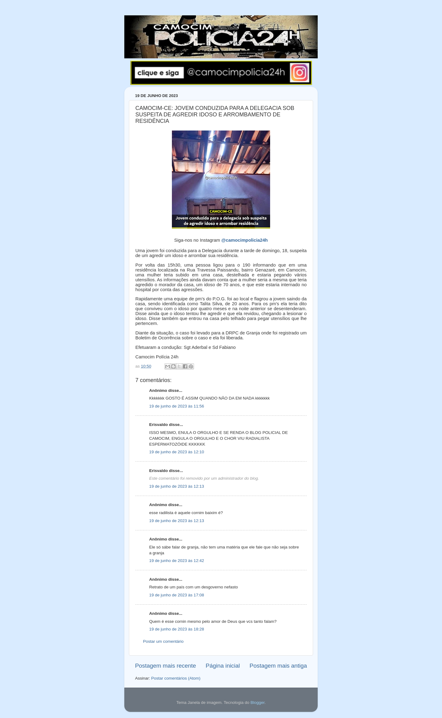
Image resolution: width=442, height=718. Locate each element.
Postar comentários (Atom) (176, 678)
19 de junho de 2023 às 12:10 (176, 452)
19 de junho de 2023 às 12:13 (176, 486)
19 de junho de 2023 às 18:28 (176, 629)
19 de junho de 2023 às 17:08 (176, 595)
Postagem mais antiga (278, 665)
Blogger (257, 702)
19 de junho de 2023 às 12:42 (176, 560)
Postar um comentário (163, 641)
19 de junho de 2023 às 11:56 (176, 406)
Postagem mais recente (165, 665)
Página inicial (223, 665)
